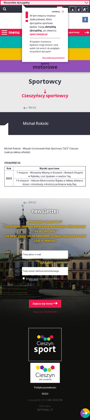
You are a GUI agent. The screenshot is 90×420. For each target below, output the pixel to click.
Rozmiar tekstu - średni (79, 9)
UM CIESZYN (54, 400)
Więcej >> (64, 279)
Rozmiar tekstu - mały (72, 9)
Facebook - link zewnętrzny (85, 20)
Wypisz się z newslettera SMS (45, 312)
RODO (45, 393)
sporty (45, 66)
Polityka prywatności (45, 387)
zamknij (58, 11)
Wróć (32, 108)
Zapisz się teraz (45, 304)
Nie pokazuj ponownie (53, 58)
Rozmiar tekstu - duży (85, 9)
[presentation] (45, 289)
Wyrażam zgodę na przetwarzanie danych (43, 279)
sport (45, 349)
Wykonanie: (45, 408)
